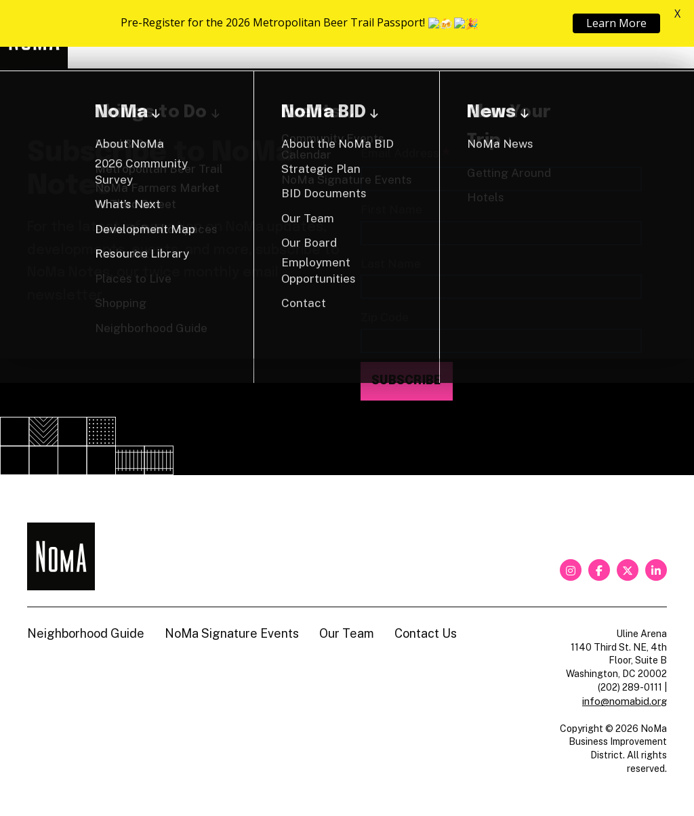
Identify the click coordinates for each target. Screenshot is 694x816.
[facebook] (599, 570)
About (394, 34)
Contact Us (425, 633)
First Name (391, 209)
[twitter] (627, 570)
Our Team (346, 633)
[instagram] (570, 570)
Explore (304, 34)
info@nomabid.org (624, 701)
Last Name (391, 263)
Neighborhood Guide (508, 34)
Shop (611, 34)
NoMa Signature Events (232, 633)
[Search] (660, 34)
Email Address (405, 154)
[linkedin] (656, 570)
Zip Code (385, 317)
